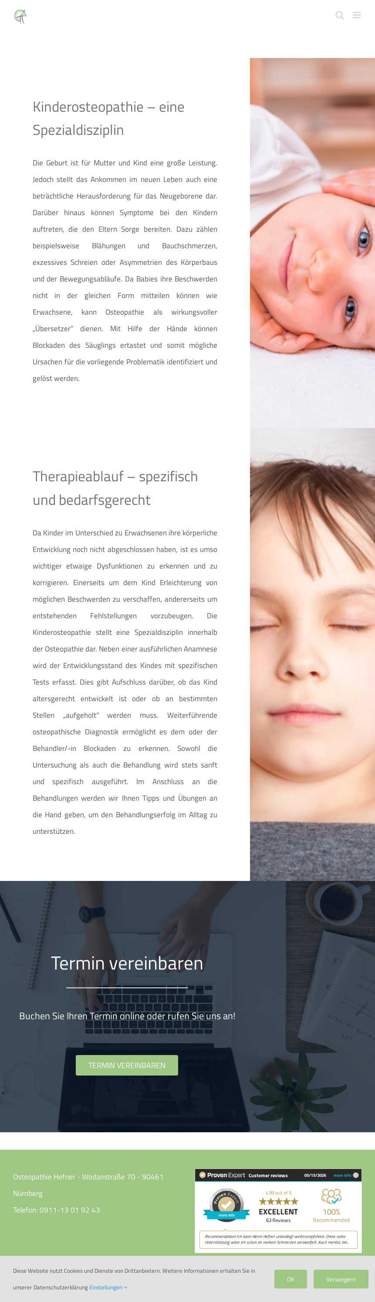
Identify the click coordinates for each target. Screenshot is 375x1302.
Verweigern (341, 1279)
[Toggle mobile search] (339, 15)
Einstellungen (108, 1287)
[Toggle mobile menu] (357, 15)
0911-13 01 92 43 (70, 1210)
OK (290, 1279)
